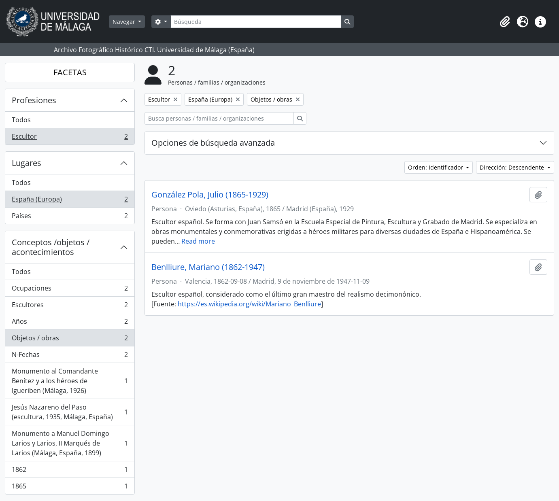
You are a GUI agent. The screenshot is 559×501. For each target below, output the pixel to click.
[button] (505, 22)
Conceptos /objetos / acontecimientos (50, 247)
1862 (69, 471)
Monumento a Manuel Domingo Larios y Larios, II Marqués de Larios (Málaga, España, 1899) (69, 443)
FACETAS (70, 72)
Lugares (26, 162)
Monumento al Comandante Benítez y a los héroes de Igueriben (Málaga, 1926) (69, 381)
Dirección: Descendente (513, 167)
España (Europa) (69, 201)
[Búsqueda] (255, 21)
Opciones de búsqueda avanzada (213, 142)
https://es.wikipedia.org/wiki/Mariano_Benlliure (249, 303)
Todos (21, 119)
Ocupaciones (69, 290)
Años (69, 323)
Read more (198, 241)
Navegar (125, 21)
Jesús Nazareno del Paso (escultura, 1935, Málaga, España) (69, 412)
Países (69, 217)
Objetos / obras (69, 339)
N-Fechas (69, 356)
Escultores (69, 306)
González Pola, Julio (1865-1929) (209, 195)
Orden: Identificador (436, 167)
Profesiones (34, 100)
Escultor (69, 138)
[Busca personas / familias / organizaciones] (219, 118)
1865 (69, 487)
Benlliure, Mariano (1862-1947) (208, 267)
